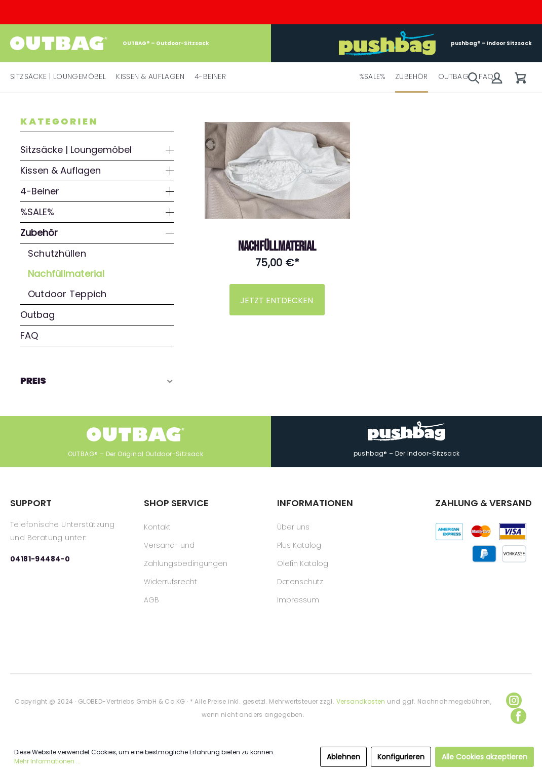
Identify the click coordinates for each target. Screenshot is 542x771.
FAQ (29, 335)
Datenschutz (300, 582)
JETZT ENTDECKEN (276, 300)
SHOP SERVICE (176, 503)
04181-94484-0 (40, 559)
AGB (151, 600)
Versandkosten (360, 701)
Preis (97, 380)
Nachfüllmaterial (66, 273)
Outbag (37, 314)
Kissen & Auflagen (60, 170)
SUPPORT (31, 503)
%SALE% (37, 212)
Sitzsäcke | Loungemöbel (76, 149)
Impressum (298, 600)
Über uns (293, 527)
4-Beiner (39, 191)
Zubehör (39, 232)
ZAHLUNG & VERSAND (483, 503)
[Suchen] (473, 78)
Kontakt (157, 527)
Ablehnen (343, 757)
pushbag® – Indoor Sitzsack (435, 43)
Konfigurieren (400, 757)
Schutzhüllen (57, 253)
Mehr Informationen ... (47, 761)
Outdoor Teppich (67, 294)
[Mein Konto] (497, 78)
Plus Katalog (299, 545)
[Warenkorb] (520, 78)
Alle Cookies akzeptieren (484, 757)
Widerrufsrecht (170, 582)
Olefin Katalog (302, 563)
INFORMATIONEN (315, 503)
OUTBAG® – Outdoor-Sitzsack (109, 43)
